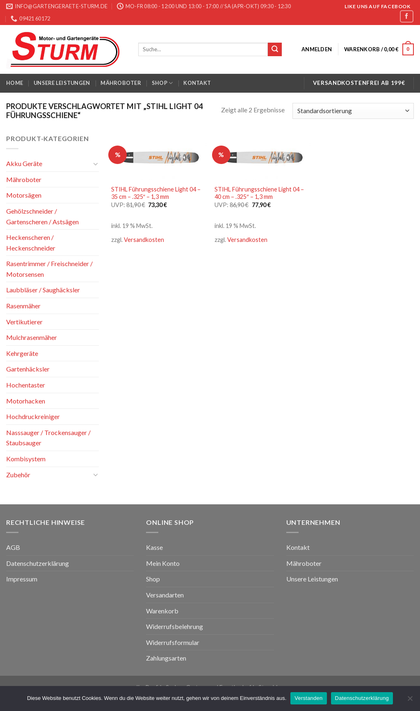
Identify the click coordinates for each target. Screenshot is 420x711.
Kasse (154, 547)
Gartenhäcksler (28, 369)
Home (14, 83)
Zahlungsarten (166, 658)
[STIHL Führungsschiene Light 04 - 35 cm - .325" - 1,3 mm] (159, 156)
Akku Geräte (24, 163)
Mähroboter (120, 83)
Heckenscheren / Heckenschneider (30, 242)
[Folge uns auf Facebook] (406, 16)
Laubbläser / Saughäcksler (43, 290)
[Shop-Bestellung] (353, 111)
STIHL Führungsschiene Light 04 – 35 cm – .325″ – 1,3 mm (156, 193)
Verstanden (308, 698)
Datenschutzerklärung (37, 563)
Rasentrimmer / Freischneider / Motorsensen (49, 269)
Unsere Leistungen (62, 83)
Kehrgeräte (22, 353)
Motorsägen (23, 195)
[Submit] (275, 50)
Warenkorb (162, 611)
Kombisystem (26, 459)
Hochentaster (25, 385)
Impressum (21, 579)
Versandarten (165, 595)
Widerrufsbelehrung (174, 626)
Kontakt (197, 83)
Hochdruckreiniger (33, 416)
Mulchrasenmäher (31, 337)
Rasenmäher (23, 306)
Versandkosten (144, 239)
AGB (13, 547)
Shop (162, 83)
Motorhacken (25, 400)
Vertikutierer (24, 322)
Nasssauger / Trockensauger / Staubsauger (48, 437)
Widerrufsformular (172, 642)
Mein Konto (163, 563)
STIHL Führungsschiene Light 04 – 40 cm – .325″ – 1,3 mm (259, 193)
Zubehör (18, 474)
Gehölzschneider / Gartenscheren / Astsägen (42, 216)
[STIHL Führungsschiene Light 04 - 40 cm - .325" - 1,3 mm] (262, 156)
